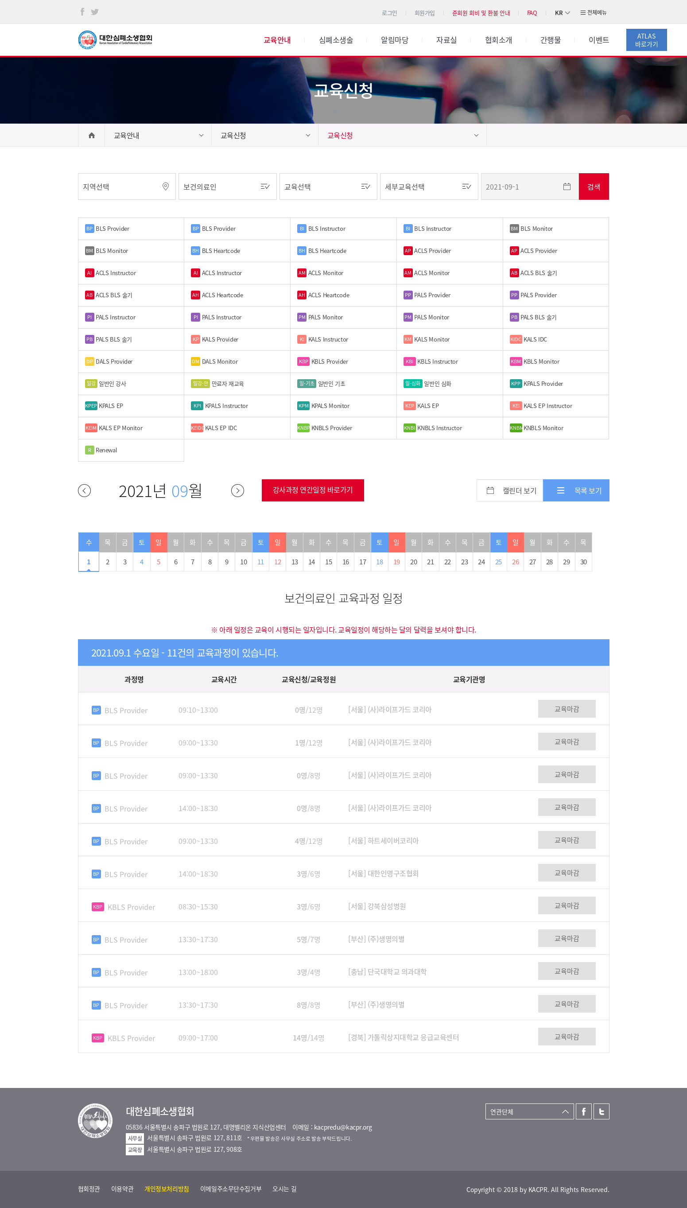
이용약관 (122, 1188)
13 (294, 562)
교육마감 (567, 709)
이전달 (84, 490)
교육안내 (127, 135)
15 (328, 562)
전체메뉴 (597, 12)
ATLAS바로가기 (646, 39)
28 (549, 562)
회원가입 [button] (425, 12)
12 (277, 562)
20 (413, 562)
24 (481, 562)
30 (583, 562)
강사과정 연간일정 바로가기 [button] (313, 489)
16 (345, 562)
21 (430, 562)
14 (311, 562)
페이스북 (82, 12)
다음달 (237, 490)
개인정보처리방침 (166, 1188)
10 (243, 562)
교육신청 (233, 135)
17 (362, 562)
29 (566, 562)
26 (515, 562)
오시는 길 (284, 1188)
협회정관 (89, 1188)
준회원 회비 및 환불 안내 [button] (481, 12)
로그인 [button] (389, 12)
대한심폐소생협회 (115, 40)
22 (447, 562)
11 (260, 562)
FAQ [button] (532, 12)
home (91, 135)
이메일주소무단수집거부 (230, 1188)
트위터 (94, 12)
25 (498, 562)
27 (532, 562)
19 (396, 562)
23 (464, 562)
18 (379, 562)
